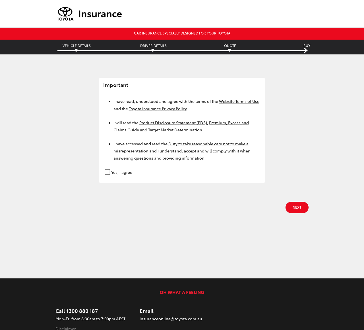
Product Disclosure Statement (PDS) (173, 122)
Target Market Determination (175, 130)
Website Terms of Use (239, 101)
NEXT (297, 207)
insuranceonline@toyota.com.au (171, 318)
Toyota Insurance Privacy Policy (158, 108)
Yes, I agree (119, 172)
